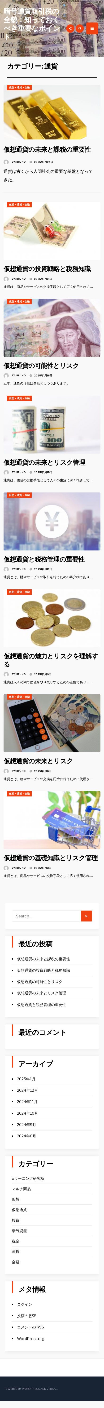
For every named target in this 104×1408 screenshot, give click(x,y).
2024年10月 (27, 1120)
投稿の (26, 1323)
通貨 (19, 87)
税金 (15, 1248)
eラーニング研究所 (28, 1185)
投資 (15, 1227)
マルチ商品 (21, 1196)
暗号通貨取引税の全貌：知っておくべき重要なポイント (32, 24)
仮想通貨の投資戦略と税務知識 (50, 268)
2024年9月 (26, 1132)
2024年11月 (27, 1109)
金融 (27, 87)
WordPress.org (30, 1346)
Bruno (21, 161)
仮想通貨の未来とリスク (41, 760)
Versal (52, 1396)
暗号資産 (19, 1238)
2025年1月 (26, 1086)
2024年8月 (26, 1143)
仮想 (11, 87)
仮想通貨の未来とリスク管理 (47, 462)
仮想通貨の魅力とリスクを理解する (51, 659)
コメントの (30, 1334)
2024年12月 (27, 1097)
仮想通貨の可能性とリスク (44, 365)
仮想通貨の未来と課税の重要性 (50, 149)
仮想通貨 (19, 1217)
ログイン (24, 1311)
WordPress (31, 1396)
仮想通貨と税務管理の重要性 (47, 558)
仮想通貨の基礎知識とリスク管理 (51, 861)
